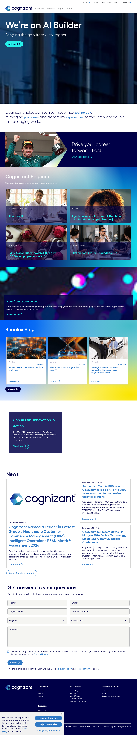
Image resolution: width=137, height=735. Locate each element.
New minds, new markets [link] (111, 696)
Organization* (16, 611)
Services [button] (51, 8)
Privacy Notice (41, 654)
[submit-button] (15, 662)
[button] (127, 2)
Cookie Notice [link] (97, 727)
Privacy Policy (65, 669)
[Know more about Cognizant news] (21, 573)
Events (109, 2)
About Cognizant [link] (76, 691)
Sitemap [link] (68, 727)
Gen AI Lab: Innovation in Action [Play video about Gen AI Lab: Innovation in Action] (27, 422)
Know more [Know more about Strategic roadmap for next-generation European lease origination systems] (95, 381)
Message (14, 629)
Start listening (13, 314)
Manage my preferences (48, 730)
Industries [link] (41, 691)
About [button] (70, 8)
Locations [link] (73, 693)
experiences (79, 117)
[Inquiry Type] (100, 620)
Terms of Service (84, 669)
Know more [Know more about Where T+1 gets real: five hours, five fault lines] (13, 381)
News (103, 2)
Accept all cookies (48, 718)
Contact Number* (80, 611)
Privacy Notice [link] (85, 727)
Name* (13, 603)
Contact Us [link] (41, 710)
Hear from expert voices (22, 301)
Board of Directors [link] (76, 699)
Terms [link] (75, 727)
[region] (32, 723)
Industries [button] (40, 8)
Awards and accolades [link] (78, 701)
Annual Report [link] (75, 696)
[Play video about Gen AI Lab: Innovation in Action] (21, 449)
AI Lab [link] (104, 693)
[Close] (61, 714)
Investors (117, 2)
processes (33, 117)
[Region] (37, 620)
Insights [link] (40, 696)
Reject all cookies (48, 724)
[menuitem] (87, 2)
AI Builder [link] (105, 691)
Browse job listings (81, 157)
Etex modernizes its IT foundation (94, 252)
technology (85, 112)
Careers (96, 2)
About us (15, 215)
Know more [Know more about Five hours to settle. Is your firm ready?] (54, 381)
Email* (75, 603)
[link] (18, 8)
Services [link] (40, 693)
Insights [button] (60, 8)
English (87, 2)
